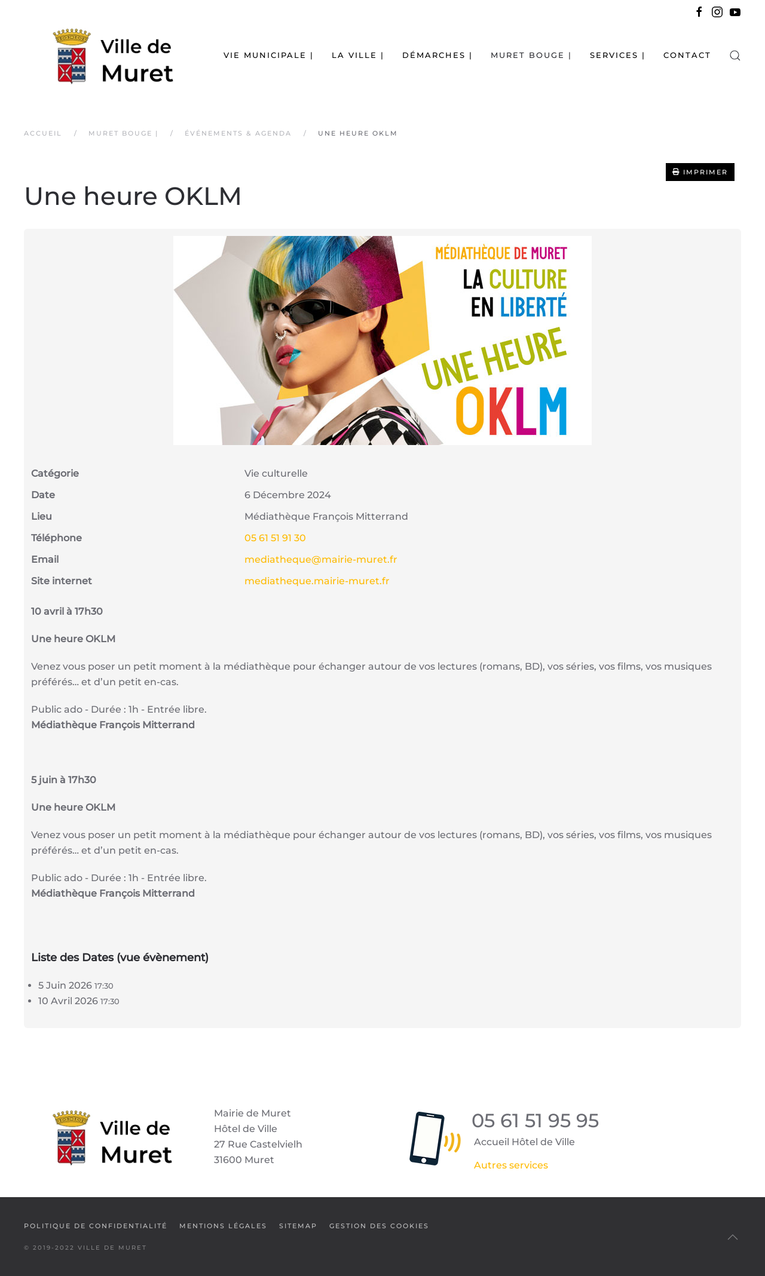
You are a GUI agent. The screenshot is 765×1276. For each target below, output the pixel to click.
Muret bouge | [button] (531, 55)
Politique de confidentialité (95, 1226)
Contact (687, 55)
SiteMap (298, 1226)
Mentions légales (223, 1226)
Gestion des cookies (379, 1226)
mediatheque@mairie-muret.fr (320, 559)
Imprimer (700, 172)
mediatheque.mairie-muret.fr (317, 581)
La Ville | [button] (358, 55)
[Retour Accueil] (98, 55)
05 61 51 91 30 (275, 538)
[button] (735, 55)
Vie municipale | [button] (269, 55)
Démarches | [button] (437, 55)
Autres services (511, 1165)
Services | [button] (617, 55)
